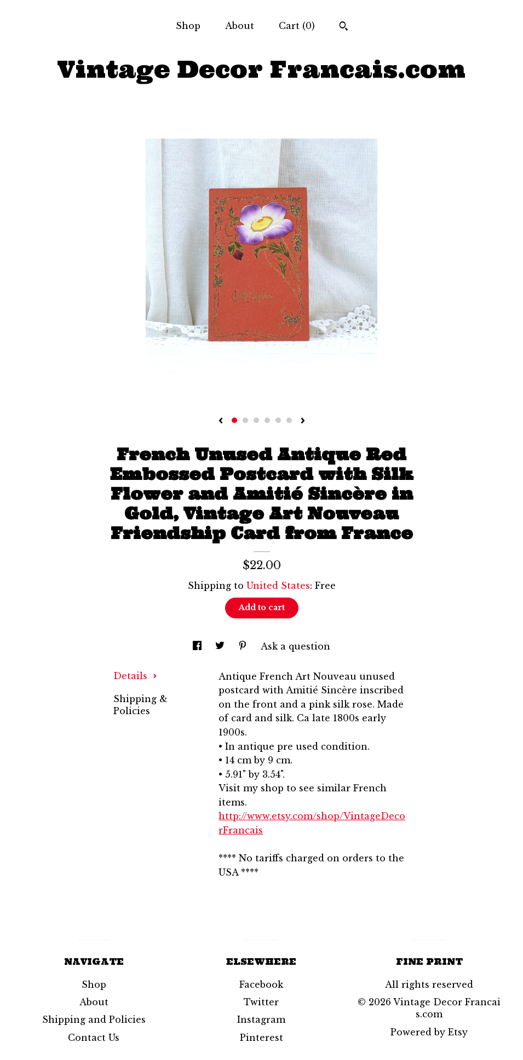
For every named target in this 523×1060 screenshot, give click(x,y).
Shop (188, 25)
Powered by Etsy (429, 1032)
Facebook (261, 984)
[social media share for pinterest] (244, 646)
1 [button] (234, 420)
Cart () (297, 25)
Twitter (261, 1002)
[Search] (344, 27)
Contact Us (93, 1037)
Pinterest (261, 1037)
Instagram (261, 1019)
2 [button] (245, 420)
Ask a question (295, 646)
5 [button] (278, 420)
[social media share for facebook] (198, 646)
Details (135, 675)
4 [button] (267, 420)
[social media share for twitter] (221, 646)
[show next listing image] (303, 421)
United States (278, 585)
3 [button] (256, 420)
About (239, 25)
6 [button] (289, 420)
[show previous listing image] (220, 421)
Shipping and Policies (94, 1019)
